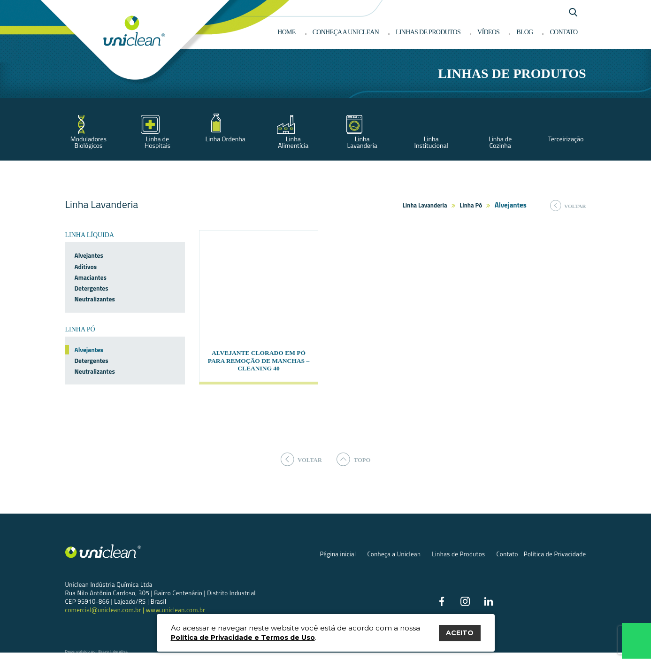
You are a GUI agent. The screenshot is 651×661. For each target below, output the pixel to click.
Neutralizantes (95, 299)
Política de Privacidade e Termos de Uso (243, 637)
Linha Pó (471, 205)
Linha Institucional (431, 142)
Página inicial (338, 562)
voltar (568, 205)
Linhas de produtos (428, 32)
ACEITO (460, 633)
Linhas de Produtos (458, 562)
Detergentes (91, 288)
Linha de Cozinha (500, 142)
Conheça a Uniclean (346, 32)
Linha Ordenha (225, 139)
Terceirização (566, 139)
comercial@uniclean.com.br (104, 617)
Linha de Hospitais (157, 142)
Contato (563, 32)
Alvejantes (89, 255)
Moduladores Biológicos (88, 142)
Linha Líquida (90, 234)
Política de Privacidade (555, 562)
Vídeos (488, 32)
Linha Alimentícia (293, 142)
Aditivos (86, 266)
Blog (524, 32)
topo (356, 466)
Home (286, 32)
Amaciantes (91, 277)
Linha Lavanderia (362, 142)
